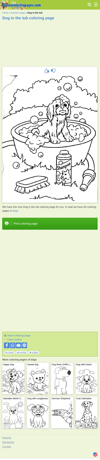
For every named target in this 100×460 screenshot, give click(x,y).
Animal (14, 12)
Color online (14, 339)
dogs (22, 12)
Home (5, 12)
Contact (6, 446)
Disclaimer (8, 442)
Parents (6, 437)
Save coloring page (19, 335)
